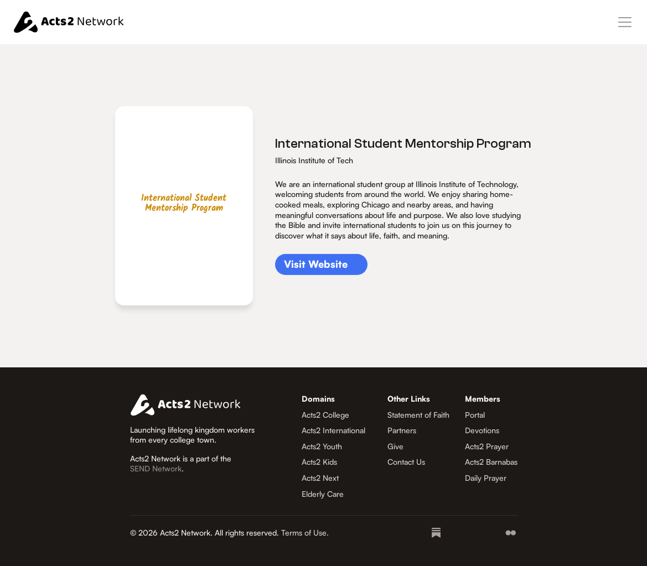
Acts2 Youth (322, 446)
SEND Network (156, 468)
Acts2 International (333, 430)
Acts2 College (325, 414)
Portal (475, 414)
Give (395, 446)
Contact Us (406, 461)
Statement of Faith (418, 414)
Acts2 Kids (319, 461)
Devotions (482, 430)
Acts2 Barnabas (491, 461)
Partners (401, 430)
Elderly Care (323, 494)
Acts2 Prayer (487, 446)
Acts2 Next (320, 477)
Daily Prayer (485, 477)
